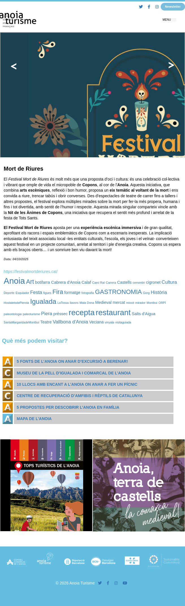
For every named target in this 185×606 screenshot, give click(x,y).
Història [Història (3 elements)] (159, 292)
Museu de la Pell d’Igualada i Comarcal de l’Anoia (74, 373)
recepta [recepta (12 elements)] (82, 312)
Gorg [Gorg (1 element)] (146, 292)
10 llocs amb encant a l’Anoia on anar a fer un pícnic (77, 384)
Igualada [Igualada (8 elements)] (43, 301)
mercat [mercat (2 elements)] (119, 302)
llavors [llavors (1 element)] (74, 302)
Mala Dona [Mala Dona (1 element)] (86, 302)
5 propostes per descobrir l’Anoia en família (68, 407)
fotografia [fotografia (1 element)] (87, 292)
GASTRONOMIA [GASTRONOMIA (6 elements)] (118, 291)
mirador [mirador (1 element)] (140, 302)
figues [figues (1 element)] (47, 292)
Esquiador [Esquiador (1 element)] (22, 292)
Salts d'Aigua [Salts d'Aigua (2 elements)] (144, 314)
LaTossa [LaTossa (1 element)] (63, 302)
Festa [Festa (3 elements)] (36, 292)
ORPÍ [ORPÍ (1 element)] (162, 302)
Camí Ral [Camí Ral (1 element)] (98, 282)
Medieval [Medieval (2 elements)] (103, 302)
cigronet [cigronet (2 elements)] (153, 282)
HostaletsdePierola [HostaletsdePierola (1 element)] (16, 302)
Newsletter (173, 6)
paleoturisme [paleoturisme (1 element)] (31, 314)
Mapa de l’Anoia (34, 418)
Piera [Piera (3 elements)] (46, 313)
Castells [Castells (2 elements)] (124, 282)
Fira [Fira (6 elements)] (57, 291)
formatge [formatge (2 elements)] (72, 292)
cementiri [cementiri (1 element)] (139, 282)
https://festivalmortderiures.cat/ (31, 271)
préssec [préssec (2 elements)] (60, 314)
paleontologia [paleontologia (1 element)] (12, 314)
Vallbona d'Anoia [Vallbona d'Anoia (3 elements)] (70, 322)
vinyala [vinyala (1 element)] (109, 322)
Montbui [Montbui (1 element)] (152, 302)
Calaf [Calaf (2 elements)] (86, 282)
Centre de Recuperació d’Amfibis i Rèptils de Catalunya (80, 395)
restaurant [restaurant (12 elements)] (113, 312)
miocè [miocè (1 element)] (130, 302)
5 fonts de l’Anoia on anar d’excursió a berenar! (72, 361)
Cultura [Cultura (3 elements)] (169, 282)
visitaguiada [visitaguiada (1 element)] (123, 322)
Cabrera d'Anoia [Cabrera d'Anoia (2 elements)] (66, 282)
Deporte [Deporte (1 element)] (9, 292)
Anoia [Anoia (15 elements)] (14, 280)
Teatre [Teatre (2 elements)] (46, 322)
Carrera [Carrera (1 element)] (111, 282)
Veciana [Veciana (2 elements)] (96, 322)
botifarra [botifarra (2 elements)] (42, 282)
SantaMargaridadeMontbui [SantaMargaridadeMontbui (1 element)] (21, 322)
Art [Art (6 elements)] (30, 281)
